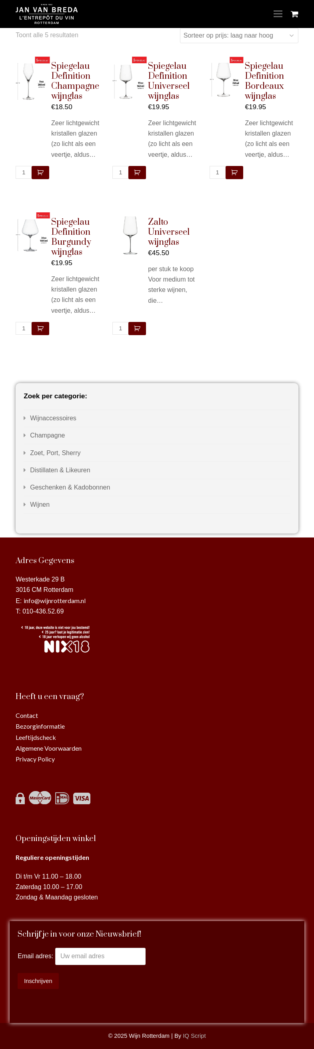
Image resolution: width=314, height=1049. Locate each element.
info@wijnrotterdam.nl (55, 600)
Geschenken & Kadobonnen (70, 487)
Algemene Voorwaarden (49, 748)
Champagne (47, 435)
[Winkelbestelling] (239, 35)
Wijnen (40, 504)
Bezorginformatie (40, 726)
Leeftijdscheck (36, 737)
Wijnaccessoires (53, 418)
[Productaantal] (24, 172)
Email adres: (36, 956)
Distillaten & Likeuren (60, 470)
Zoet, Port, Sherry (55, 453)
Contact (27, 715)
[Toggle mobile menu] (278, 14)
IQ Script (194, 1036)
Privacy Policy (35, 759)
